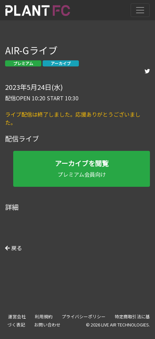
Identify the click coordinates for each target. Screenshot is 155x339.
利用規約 (43, 316)
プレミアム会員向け (81, 168)
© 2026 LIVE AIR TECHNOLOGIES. (118, 324)
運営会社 (17, 316)
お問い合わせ (47, 324)
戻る (13, 248)
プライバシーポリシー (84, 316)
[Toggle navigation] (140, 10)
